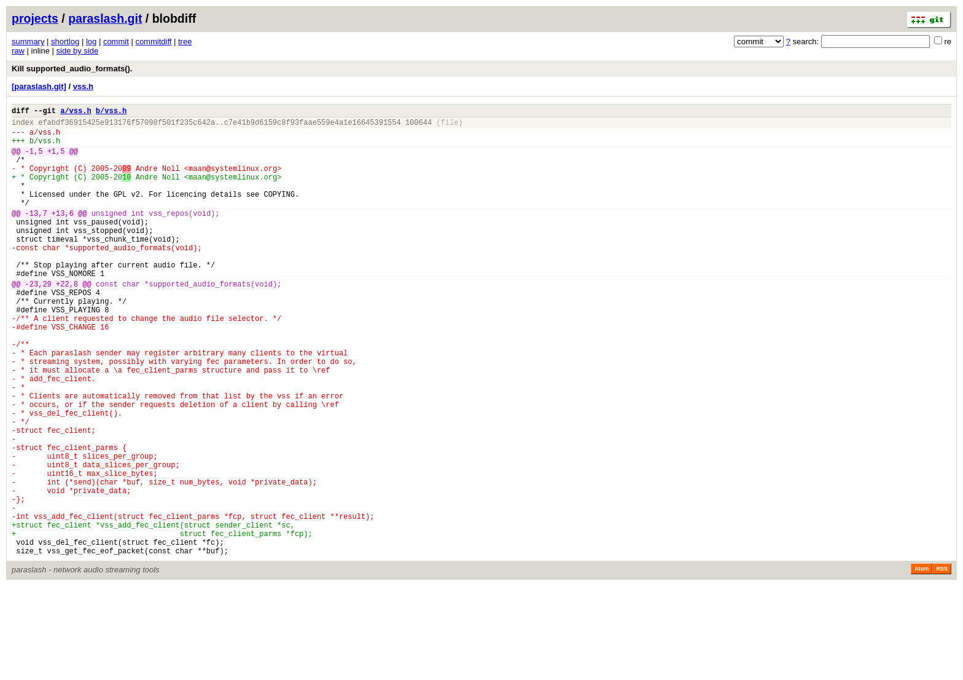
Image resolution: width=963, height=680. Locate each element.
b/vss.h (111, 112)
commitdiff (153, 41)
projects (35, 18)
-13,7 (36, 235)
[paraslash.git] (39, 86)
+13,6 (63, 235)
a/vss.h (75, 112)
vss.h (83, 86)
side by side (78, 50)
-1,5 (34, 160)
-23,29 (38, 320)
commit (116, 41)
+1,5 (56, 160)
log (91, 41)
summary (28, 41)
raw (18, 50)
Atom (921, 663)
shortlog (65, 41)
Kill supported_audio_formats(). (72, 68)
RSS (942, 663)
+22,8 (67, 320)
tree (185, 41)
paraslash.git (105, 18)
